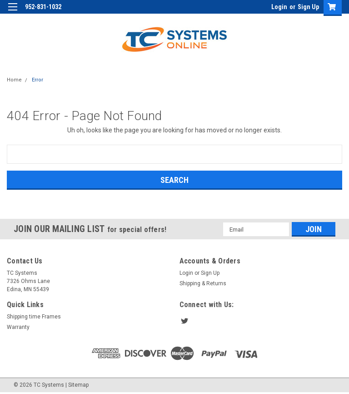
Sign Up (308, 6)
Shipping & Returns (202, 283)
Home (14, 80)
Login (279, 6)
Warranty (18, 327)
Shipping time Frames (34, 316)
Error (37, 80)
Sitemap (78, 385)
